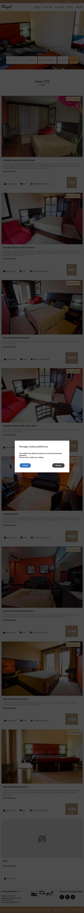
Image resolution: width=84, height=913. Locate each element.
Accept (25, 465)
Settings (58, 465)
